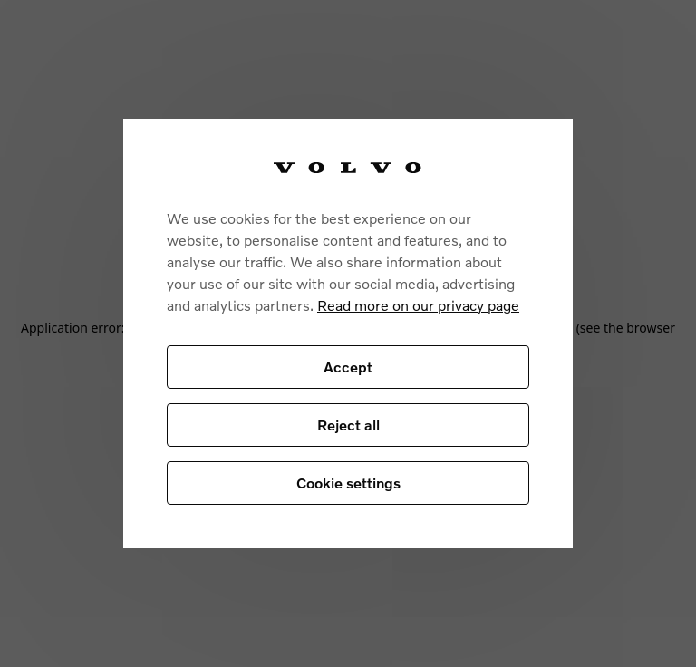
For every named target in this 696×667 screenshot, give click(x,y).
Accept (348, 366)
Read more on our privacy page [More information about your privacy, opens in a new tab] (418, 305)
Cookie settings (348, 482)
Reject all (348, 424)
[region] (348, 334)
